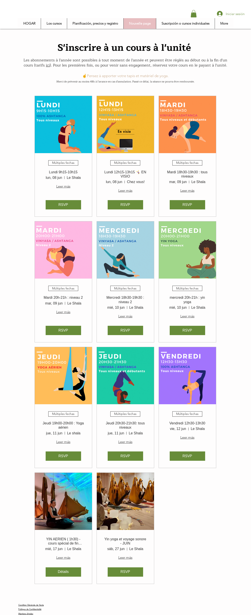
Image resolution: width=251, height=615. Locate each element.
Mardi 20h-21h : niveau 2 (63, 297)
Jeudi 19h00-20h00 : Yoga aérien (63, 425)
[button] (194, 13)
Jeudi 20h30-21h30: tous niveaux (125, 425)
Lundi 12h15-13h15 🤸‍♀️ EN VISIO (125, 174)
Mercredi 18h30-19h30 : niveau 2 (125, 300)
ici (48, 65)
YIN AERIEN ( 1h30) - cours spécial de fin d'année (63, 541)
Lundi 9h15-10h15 (63, 172)
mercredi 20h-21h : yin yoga (187, 300)
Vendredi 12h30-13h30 (187, 423)
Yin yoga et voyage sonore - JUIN (125, 541)
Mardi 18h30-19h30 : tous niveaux (187, 174)
